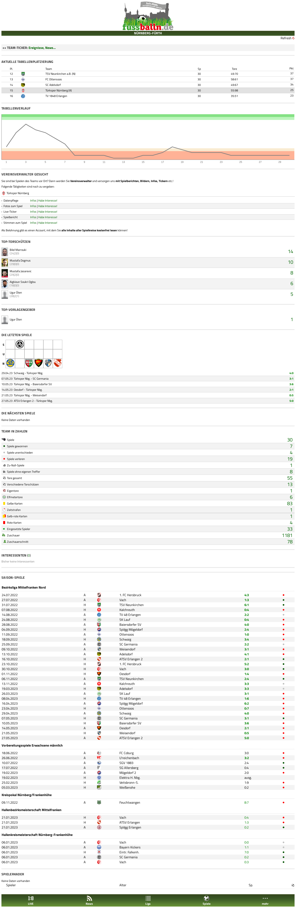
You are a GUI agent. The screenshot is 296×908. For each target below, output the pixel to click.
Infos (33, 200)
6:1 (246, 604)
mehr (265, 900)
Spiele (206, 900)
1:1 (246, 847)
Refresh (286, 38)
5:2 (246, 663)
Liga (148, 900)
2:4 (246, 629)
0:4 (246, 609)
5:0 (291, 401)
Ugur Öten (16, 292)
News (89, 900)
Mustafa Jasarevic (20, 271)
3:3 (246, 683)
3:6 (291, 384)
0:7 (246, 708)
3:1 (291, 378)
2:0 (246, 772)
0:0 (246, 842)
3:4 (246, 639)
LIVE (31, 900)
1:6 (246, 698)
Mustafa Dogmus (20, 260)
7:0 (246, 852)
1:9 (246, 782)
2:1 (291, 389)
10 (290, 262)
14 (290, 251)
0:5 (291, 395)
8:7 (246, 802)
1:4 (246, 673)
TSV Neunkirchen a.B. (58, 73)
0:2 (246, 787)
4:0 (291, 373)
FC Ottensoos (53, 79)
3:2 (246, 757)
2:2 (246, 614)
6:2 (246, 703)
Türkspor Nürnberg (56, 90)
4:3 (246, 594)
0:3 (246, 862)
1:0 (246, 634)
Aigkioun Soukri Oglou (23, 282)
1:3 (246, 599)
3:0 (246, 668)
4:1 (246, 654)
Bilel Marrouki (18, 250)
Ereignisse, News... (42, 47)
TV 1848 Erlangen (56, 96)
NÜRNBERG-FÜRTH (148, 33)
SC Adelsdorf (53, 85)
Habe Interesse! (47, 200)
